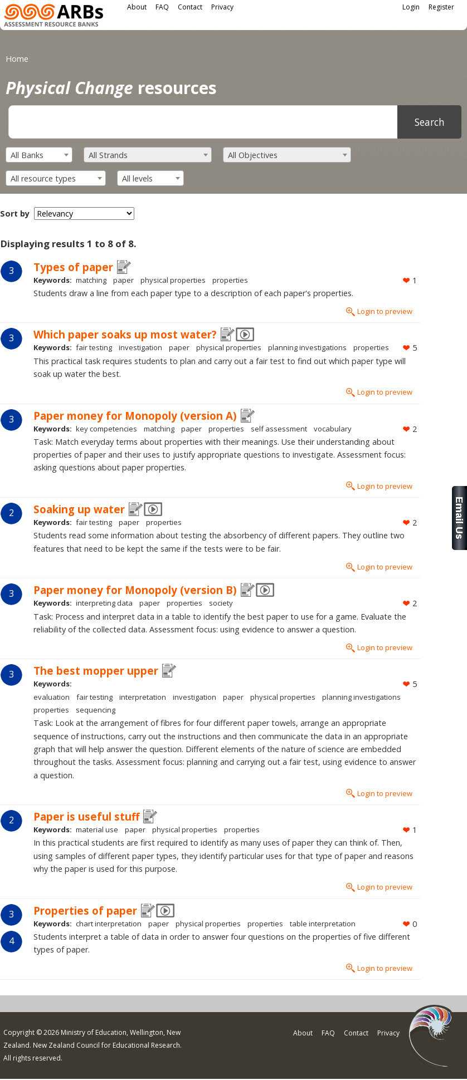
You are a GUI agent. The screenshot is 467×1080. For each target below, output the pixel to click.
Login (411, 7)
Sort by (15, 213)
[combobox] (39, 155)
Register (441, 7)
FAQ (162, 7)
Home (17, 58)
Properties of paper (85, 910)
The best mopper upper (95, 671)
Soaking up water (79, 509)
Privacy (222, 7)
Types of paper (73, 267)
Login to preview (384, 311)
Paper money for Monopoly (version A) (135, 416)
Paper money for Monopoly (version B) (135, 590)
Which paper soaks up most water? (125, 334)
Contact (190, 7)
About (137, 7)
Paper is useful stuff (86, 816)
